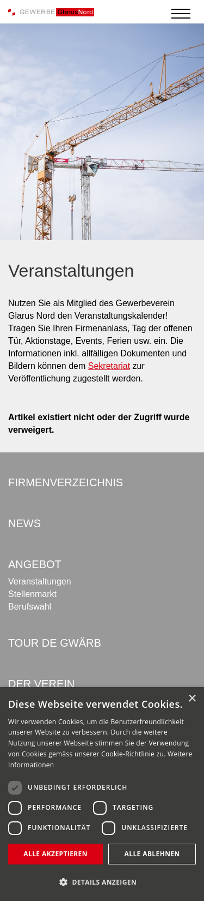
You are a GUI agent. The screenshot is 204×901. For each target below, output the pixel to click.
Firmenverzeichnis (65, 482)
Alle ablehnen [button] (152, 853)
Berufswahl (29, 606)
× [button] (192, 699)
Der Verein (41, 684)
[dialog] (102, 794)
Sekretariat (109, 366)
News (24, 523)
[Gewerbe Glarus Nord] (51, 11)
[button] (102, 882)
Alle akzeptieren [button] (55, 853)
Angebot (34, 564)
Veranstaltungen (39, 581)
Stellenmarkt (32, 594)
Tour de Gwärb (54, 643)
